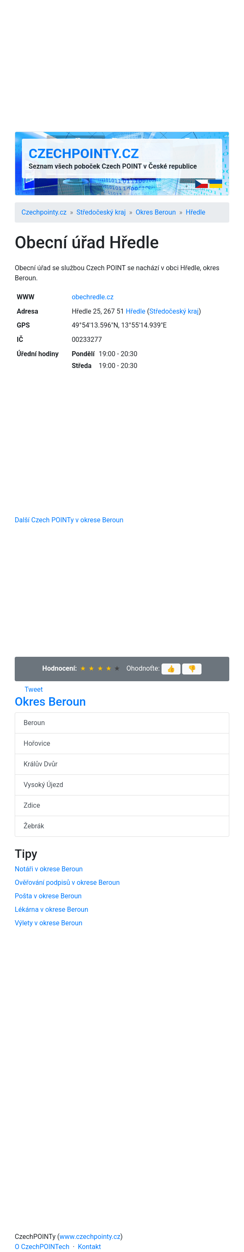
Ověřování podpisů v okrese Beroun (67, 883)
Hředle (196, 212)
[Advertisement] (122, 66)
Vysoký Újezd (43, 785)
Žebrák (34, 826)
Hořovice (37, 743)
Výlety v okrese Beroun (48, 923)
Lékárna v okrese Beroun (51, 909)
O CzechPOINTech (42, 1247)
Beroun (34, 723)
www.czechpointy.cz (90, 1237)
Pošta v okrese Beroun (48, 896)
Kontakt (89, 1247)
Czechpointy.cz (84, 153)
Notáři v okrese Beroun (49, 869)
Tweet (34, 689)
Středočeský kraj (101, 212)
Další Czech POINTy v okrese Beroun (69, 520)
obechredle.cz (92, 297)
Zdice (32, 805)
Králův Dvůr (41, 764)
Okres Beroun (155, 212)
